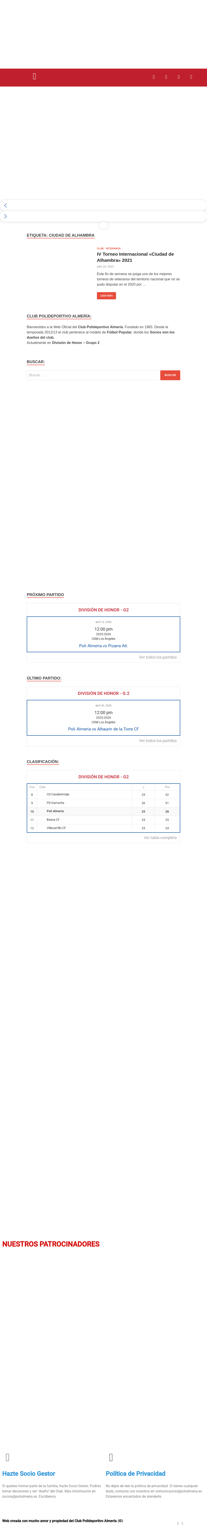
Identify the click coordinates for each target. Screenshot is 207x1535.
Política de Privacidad (135, 1473)
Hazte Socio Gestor (28, 1473)
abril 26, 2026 (103, 705)
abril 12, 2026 (103, 622)
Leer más (105, 294)
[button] (34, 76)
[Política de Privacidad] (111, 1457)
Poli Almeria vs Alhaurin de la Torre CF (103, 729)
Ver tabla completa (160, 838)
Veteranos (113, 248)
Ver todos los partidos (158, 657)
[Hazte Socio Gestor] (7, 1457)
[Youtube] (182, 1523)
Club (100, 248)
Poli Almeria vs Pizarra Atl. (103, 645)
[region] (103, 163)
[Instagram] (178, 1523)
